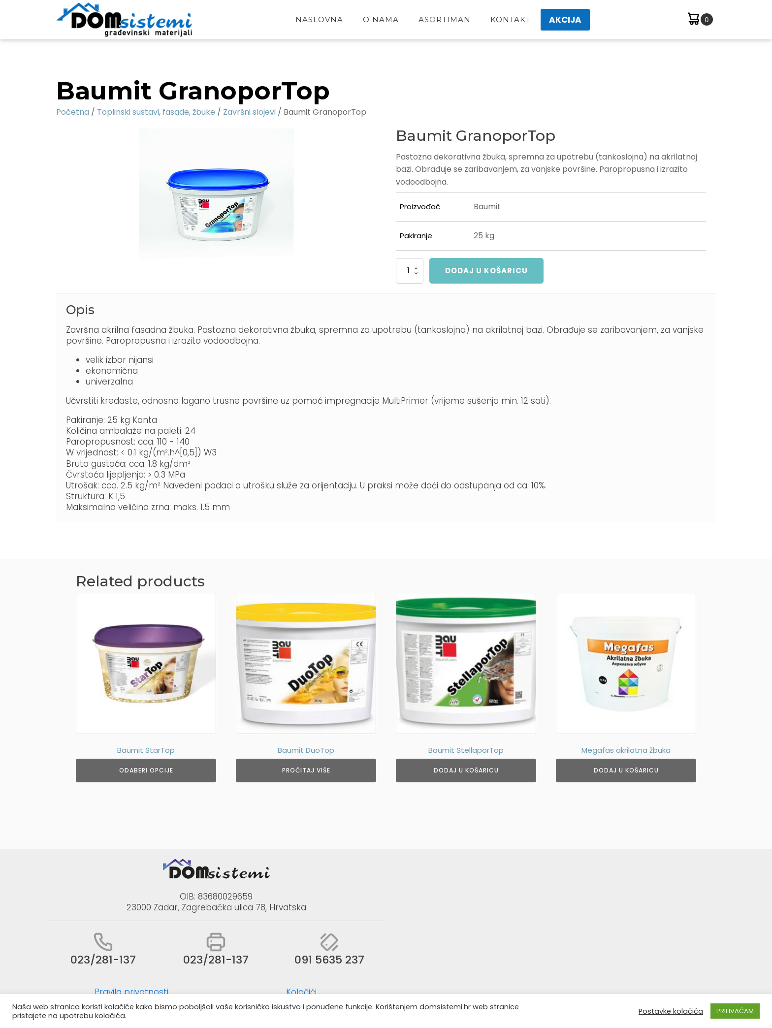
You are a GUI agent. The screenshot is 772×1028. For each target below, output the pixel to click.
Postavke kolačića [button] (671, 1011)
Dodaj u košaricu (486, 270)
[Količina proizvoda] (409, 271)
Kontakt (510, 19)
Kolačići (301, 992)
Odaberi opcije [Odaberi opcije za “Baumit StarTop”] (146, 770)
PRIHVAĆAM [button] (735, 1011)
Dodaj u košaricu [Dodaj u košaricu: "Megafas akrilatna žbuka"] (626, 770)
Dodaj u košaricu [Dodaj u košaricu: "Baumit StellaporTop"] (466, 770)
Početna (72, 112)
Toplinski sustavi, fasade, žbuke (156, 112)
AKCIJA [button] (565, 20)
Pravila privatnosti (131, 992)
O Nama (381, 19)
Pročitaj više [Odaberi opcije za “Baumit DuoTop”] (306, 770)
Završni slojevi (249, 112)
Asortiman (444, 19)
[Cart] (699, 20)
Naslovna (319, 19)
